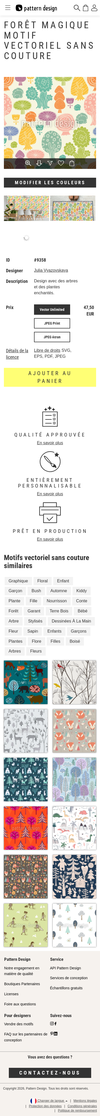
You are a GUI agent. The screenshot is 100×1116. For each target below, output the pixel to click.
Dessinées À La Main (71, 621)
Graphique (18, 581)
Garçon (15, 591)
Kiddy (81, 591)
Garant (34, 611)
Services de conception (69, 978)
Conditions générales (82, 1106)
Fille (33, 601)
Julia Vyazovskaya (51, 270)
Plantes (15, 641)
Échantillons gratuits (66, 988)
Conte (81, 601)
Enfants (54, 631)
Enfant (63, 581)
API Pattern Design (65, 968)
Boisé (75, 641)
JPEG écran (52, 337)
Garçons (78, 631)
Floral (42, 581)
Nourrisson (57, 601)
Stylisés (35, 621)
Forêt (13, 611)
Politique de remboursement (77, 1110)
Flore (36, 641)
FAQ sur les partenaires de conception (26, 1037)
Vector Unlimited (52, 309)
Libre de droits (47, 350)
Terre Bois (59, 611)
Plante (14, 601)
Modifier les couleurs (50, 182)
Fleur (13, 631)
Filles (55, 641)
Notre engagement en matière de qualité (21, 971)
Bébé (82, 611)
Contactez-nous (50, 1073)
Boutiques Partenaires (22, 984)
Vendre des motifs (18, 1024)
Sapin (32, 631)
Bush (36, 591)
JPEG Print (52, 323)
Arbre (14, 621)
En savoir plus (50, 443)
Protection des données (45, 1106)
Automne (58, 591)
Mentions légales (85, 1101)
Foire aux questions (20, 1004)
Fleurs (36, 651)
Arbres (15, 651)
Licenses (11, 994)
